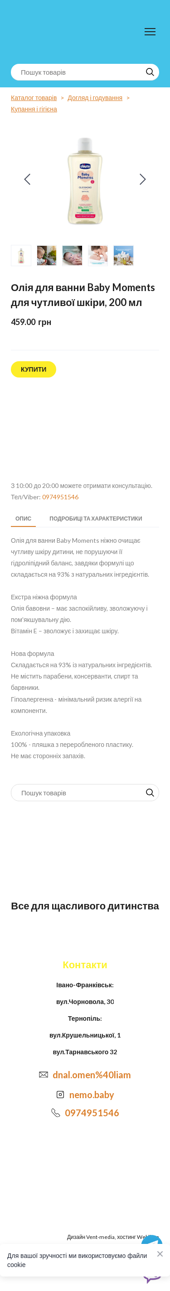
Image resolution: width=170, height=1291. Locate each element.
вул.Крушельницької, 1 (85, 1035)
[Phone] (55, 1112)
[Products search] (85, 72)
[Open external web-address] (85, 429)
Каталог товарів (34, 97)
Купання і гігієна (34, 109)
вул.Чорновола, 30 (85, 1001)
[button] (150, 72)
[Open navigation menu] (150, 32)
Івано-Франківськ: (84, 985)
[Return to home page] (48, 32)
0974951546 (60, 497)
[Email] (43, 1074)
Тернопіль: (85, 1018)
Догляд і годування (95, 97)
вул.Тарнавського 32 (85, 1052)
